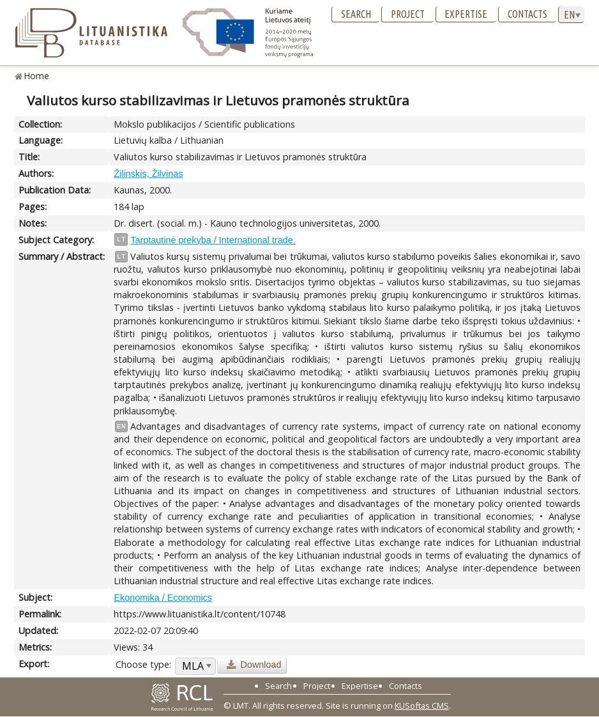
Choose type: (143, 664)
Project (408, 14)
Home (36, 76)
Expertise (465, 14)
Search (356, 14)
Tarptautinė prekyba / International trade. (212, 240)
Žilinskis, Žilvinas (148, 174)
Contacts (527, 14)
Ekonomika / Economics (163, 597)
